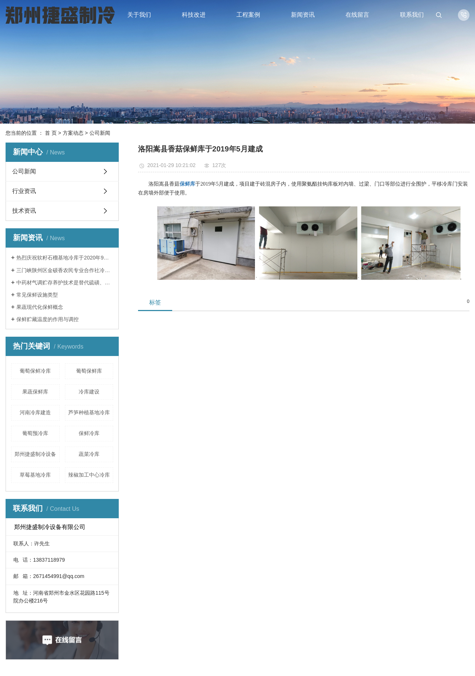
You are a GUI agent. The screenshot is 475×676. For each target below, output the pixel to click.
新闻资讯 (303, 15)
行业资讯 (24, 191)
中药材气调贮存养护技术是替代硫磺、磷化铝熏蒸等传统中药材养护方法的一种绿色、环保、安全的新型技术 (64, 282)
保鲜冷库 (89, 433)
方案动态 (73, 133)
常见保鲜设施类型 (37, 295)
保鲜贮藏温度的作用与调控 (47, 319)
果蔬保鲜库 (35, 392)
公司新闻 (99, 133)
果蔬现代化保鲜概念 (39, 307)
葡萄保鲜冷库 (35, 371)
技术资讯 (24, 211)
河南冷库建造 (35, 412)
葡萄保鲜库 (89, 371)
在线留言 (357, 15)
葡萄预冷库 (35, 433)
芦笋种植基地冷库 (89, 412)
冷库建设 (89, 392)
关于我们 (139, 15)
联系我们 (412, 15)
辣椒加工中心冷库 (89, 475)
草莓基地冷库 (35, 475)
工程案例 (248, 15)
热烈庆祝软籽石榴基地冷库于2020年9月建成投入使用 (64, 258)
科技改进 (194, 15)
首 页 (51, 133)
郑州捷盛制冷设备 (35, 454)
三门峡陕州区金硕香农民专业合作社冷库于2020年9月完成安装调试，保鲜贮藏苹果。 (64, 270)
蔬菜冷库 (89, 454)
